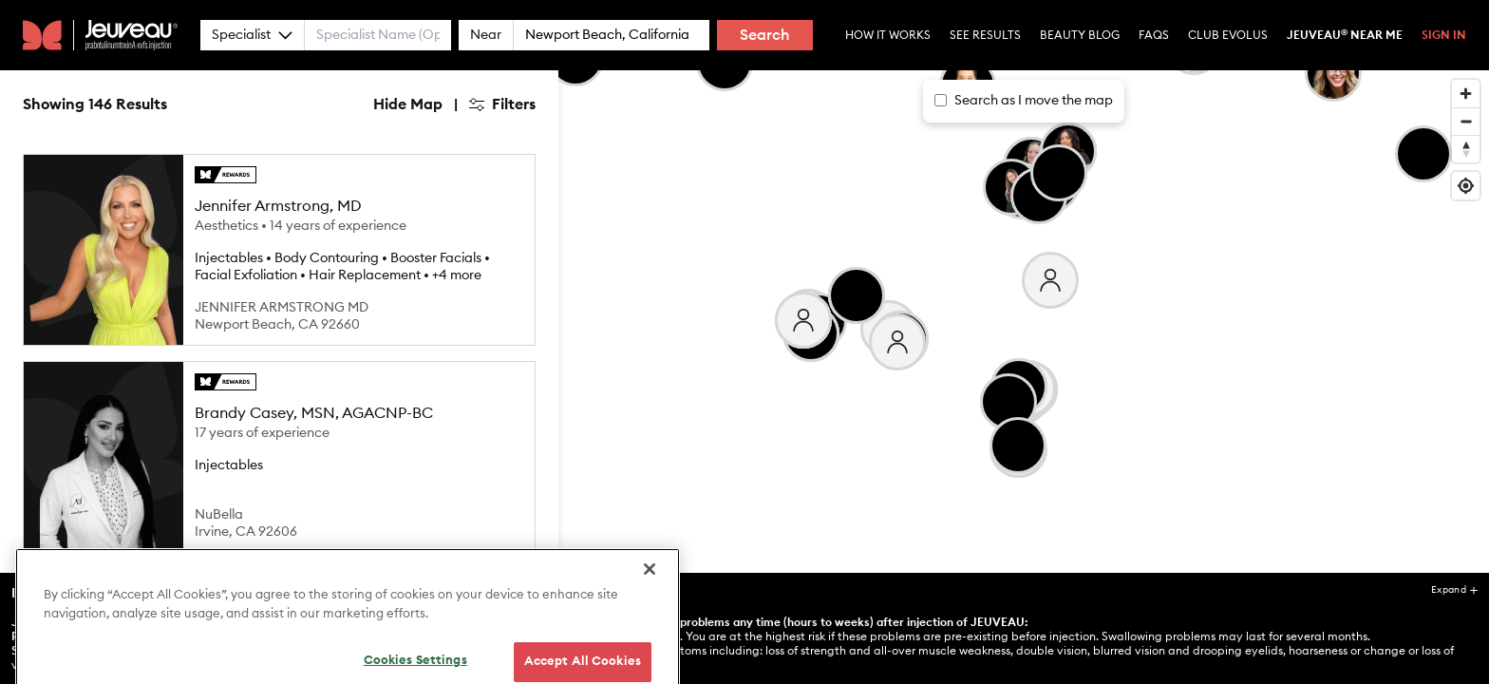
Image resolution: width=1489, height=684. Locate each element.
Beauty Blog (1080, 35)
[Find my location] (1466, 186)
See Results (985, 35)
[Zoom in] (1466, 93)
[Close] (649, 618)
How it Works (888, 35)
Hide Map (408, 104)
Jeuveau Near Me (1345, 35)
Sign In (1444, 35)
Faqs (1154, 35)
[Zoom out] (1466, 121)
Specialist (252, 35)
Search (765, 35)
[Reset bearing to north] (1466, 148)
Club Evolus (1228, 35)
